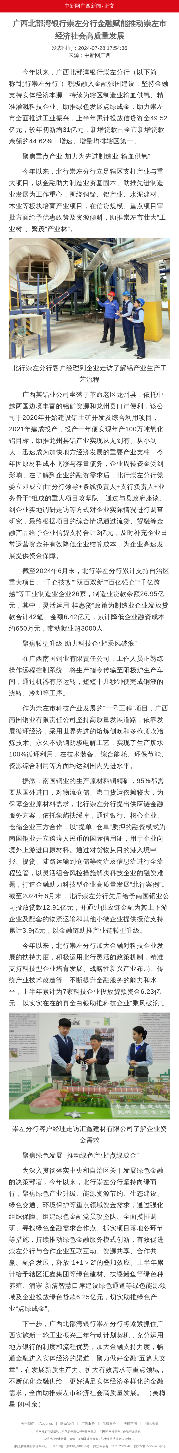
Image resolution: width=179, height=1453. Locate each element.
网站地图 (151, 1423)
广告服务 (88, 1423)
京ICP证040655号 (77, 1446)
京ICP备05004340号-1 (149, 1446)
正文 (109, 6)
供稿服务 (109, 1423)
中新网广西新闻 (82, 6)
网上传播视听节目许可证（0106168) (38, 1446)
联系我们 (67, 1423)
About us (46, 1423)
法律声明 (130, 1423)
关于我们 (27, 1423)
